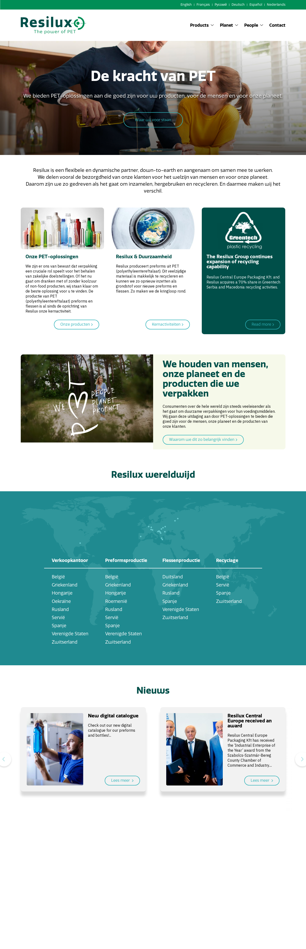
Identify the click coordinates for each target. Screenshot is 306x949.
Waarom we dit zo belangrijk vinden (203, 439)
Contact (277, 25)
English (186, 5)
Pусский (221, 5)
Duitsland (172, 577)
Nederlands (276, 5)
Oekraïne (61, 601)
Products (202, 25)
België (58, 577)
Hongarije (62, 593)
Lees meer (122, 780)
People (253, 25)
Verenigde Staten (70, 633)
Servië (58, 617)
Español (255, 5)
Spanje (59, 625)
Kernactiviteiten (167, 324)
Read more (263, 324)
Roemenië (116, 601)
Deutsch (238, 5)
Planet (229, 25)
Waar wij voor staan (153, 121)
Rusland (60, 609)
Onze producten (76, 324)
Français (203, 5)
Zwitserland (65, 642)
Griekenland (65, 585)
